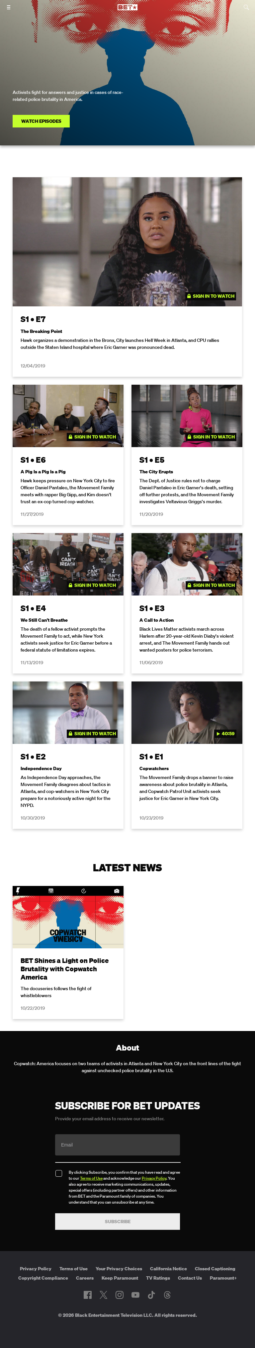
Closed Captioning (215, 1269)
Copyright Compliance (43, 1278)
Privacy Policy (154, 1178)
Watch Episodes (41, 121)
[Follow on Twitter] (103, 1295)
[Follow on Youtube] (135, 1295)
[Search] (246, 7)
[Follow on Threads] (167, 1295)
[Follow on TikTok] (151, 1295)
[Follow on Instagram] (120, 1295)
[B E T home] (127, 10)
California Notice (168, 1269)
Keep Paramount (120, 1278)
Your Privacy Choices (119, 1269)
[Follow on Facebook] (88, 1295)
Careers (85, 1278)
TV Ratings (158, 1278)
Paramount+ (223, 1278)
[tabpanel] (127, 507)
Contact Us (190, 1278)
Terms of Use (91, 1178)
